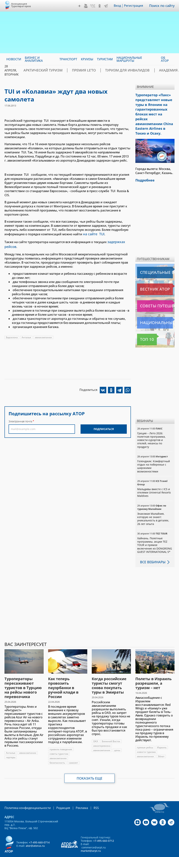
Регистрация (136, 6)
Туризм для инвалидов (109, 70)
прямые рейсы (145, 736)
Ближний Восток (111, 730)
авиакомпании (43, 335)
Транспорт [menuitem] (68, 59)
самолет (73, 751)
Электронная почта (20, 419)
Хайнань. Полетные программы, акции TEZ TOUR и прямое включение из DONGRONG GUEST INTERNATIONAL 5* (154, 533)
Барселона (12, 335)
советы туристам (59, 742)
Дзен (82, 6)
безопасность (57, 751)
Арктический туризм (39, 70)
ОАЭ (95, 730)
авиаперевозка (101, 734)
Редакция (57, 796)
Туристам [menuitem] (105, 59)
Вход (120, 6)
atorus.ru (81, 853)
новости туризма (146, 740)
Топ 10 (143, 328)
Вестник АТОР (148, 278)
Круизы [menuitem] (87, 59)
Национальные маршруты (156, 311)
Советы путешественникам (156, 295)
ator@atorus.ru (35, 834)
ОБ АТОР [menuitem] (165, 59)
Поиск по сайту (163, 6)
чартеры (10, 746)
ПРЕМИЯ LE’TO (73, 70)
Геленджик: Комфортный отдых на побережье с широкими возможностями (153, 455)
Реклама (74, 796)
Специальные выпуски (154, 261)
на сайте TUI (92, 234)
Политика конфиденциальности (24, 796)
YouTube (88, 6)
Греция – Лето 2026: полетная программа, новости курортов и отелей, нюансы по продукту (151, 428)
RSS (87, 796)
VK (95, 6)
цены (117, 739)
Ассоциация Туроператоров (21, 5)
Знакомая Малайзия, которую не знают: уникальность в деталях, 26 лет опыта (153, 507)
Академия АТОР (146, 70)
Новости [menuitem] (13, 59)
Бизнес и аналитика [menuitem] (34, 59)
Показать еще (89, 767)
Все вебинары (151, 551)
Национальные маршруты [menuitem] (129, 59)
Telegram (108, 6)
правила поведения (61, 738)
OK (102, 6)
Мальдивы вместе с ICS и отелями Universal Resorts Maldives (154, 481)
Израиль (162, 736)
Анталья (26, 335)
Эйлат (161, 745)
